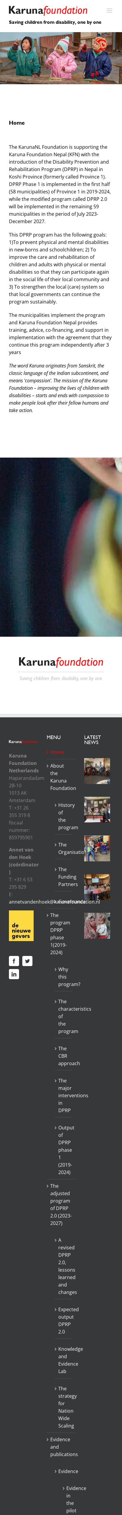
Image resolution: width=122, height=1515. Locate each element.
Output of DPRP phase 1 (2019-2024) (64, 1150)
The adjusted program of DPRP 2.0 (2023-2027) (61, 1204)
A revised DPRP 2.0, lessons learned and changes (64, 1266)
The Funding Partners (64, 877)
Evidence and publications (61, 1447)
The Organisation (64, 848)
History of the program (64, 816)
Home (57, 752)
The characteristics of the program (64, 1016)
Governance (64, 901)
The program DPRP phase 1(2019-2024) (60, 934)
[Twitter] (27, 961)
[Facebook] (14, 961)
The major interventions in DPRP (64, 1095)
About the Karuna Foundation (61, 777)
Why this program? (64, 976)
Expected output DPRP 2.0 (64, 1320)
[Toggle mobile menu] (110, 10)
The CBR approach (64, 1056)
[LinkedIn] (14, 974)
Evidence (64, 1471)
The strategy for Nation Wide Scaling (64, 1407)
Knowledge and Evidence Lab (64, 1360)
